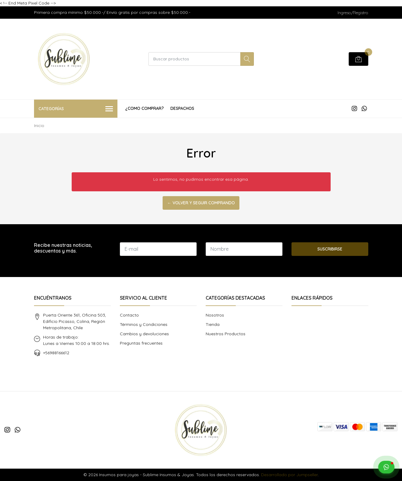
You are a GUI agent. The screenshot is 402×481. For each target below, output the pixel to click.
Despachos (182, 108)
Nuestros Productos (225, 333)
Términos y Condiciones (143, 324)
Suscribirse (329, 249)
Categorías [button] (76, 109)
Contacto (129, 315)
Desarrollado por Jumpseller (289, 474)
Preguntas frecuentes (141, 343)
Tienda (213, 324)
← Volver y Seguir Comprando (201, 202)
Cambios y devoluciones (144, 333)
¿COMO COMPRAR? (144, 108)
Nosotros (215, 315)
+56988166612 (56, 352)
